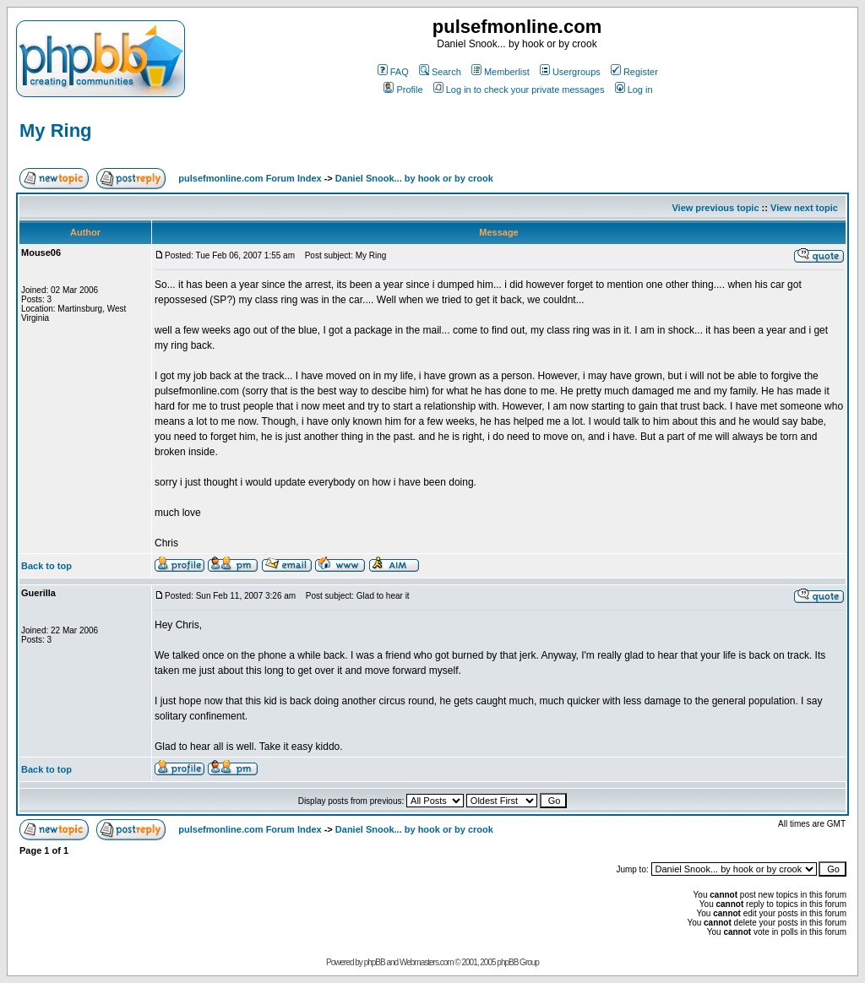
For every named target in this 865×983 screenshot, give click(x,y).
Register (634, 72)
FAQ (393, 72)
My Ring (55, 130)
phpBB (374, 962)
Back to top (46, 566)
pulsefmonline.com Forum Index (249, 178)
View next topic (804, 208)
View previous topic (715, 208)
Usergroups (570, 72)
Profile (403, 89)
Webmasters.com (427, 962)
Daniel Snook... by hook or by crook (414, 178)
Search (440, 72)
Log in (634, 89)
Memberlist (500, 72)
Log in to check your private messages (519, 89)
